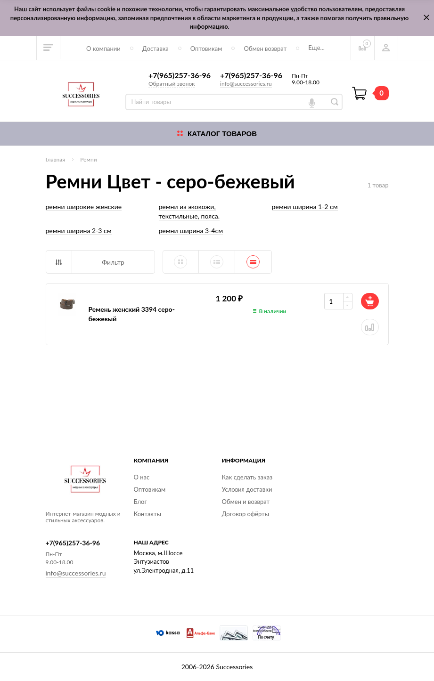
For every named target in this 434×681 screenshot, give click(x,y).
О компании (103, 48)
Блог (140, 501)
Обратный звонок (171, 83)
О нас (142, 477)
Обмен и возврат (246, 501)
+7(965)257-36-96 (179, 75)
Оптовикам (206, 48)
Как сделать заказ (247, 477)
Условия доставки (247, 489)
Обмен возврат (265, 48)
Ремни (88, 159)
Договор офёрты (246, 514)
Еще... (316, 47)
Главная (56, 159)
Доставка (155, 48)
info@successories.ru (246, 83)
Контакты (148, 514)
